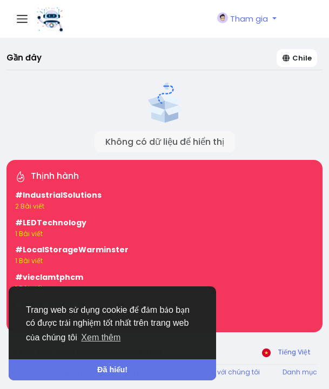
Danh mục (300, 372)
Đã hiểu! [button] (112, 369)
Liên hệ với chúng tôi (226, 372)
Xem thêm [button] (100, 337)
